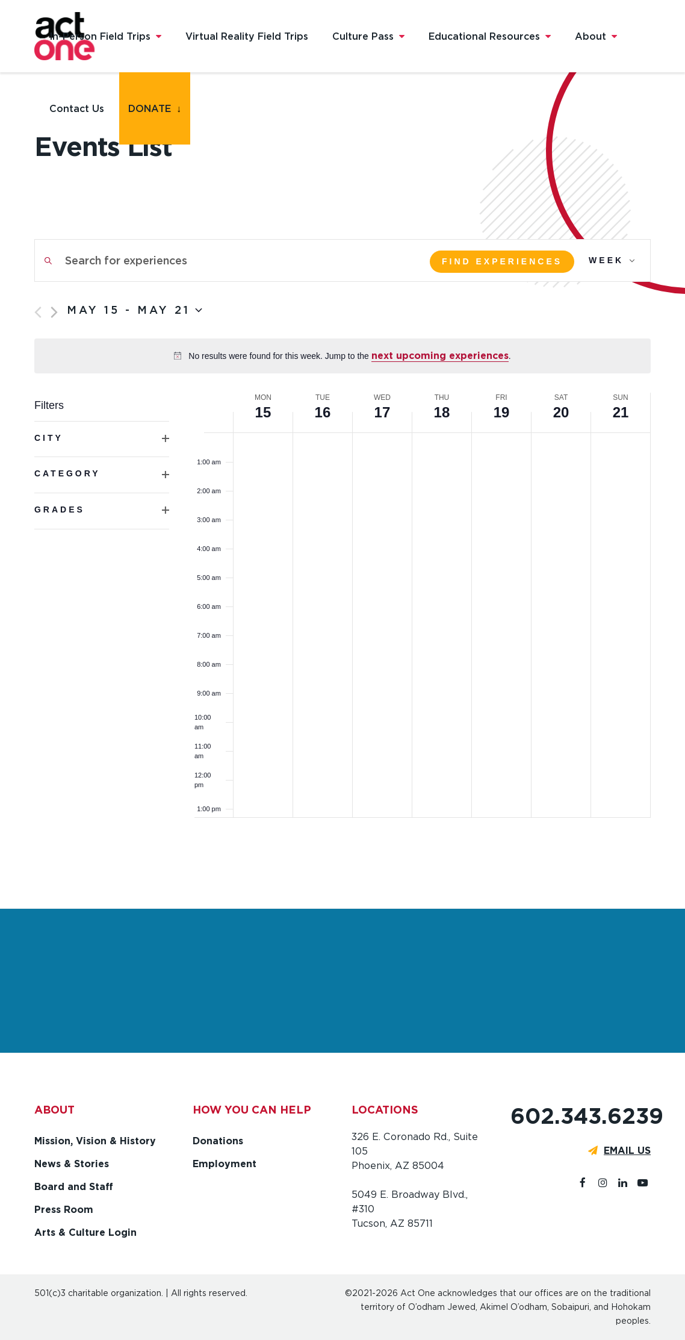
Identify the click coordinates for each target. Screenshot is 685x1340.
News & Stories (71, 1164)
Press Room (63, 1209)
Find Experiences (502, 261)
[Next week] (54, 312)
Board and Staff (73, 1186)
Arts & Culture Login (85, 1232)
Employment (224, 1164)
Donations (218, 1141)
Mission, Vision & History (95, 1141)
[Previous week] (38, 312)
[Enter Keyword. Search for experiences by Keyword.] (222, 260)
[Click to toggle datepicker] (134, 310)
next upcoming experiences (440, 355)
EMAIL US (627, 1150)
